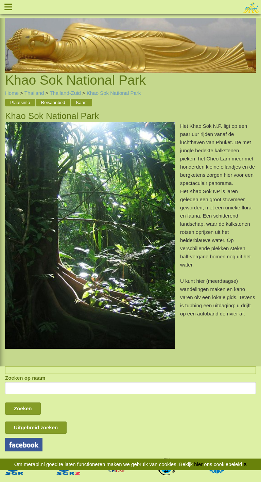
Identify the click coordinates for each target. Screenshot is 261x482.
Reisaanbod (53, 102)
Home (12, 93)
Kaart (81, 102)
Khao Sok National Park (114, 93)
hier (198, 464)
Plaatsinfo (20, 102)
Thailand (34, 93)
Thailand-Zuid (66, 93)
